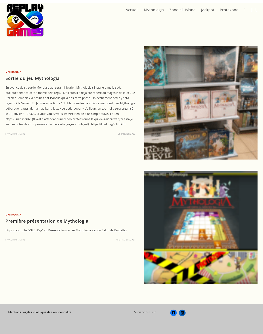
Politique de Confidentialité (52, 312)
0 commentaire (16, 133)
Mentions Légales (20, 312)
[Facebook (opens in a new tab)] (251, 9)
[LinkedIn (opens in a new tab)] (256, 9)
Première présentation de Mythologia (46, 221)
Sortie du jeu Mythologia (32, 78)
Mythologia (13, 71)
